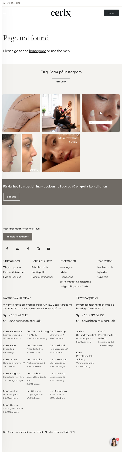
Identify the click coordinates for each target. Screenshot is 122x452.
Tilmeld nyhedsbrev (18, 236)
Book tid (11, 196)
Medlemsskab (105, 267)
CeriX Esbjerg (34, 391)
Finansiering (66, 277)
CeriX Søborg (34, 373)
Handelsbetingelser (42, 277)
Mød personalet (12, 277)
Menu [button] (4, 13)
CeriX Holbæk (34, 345)
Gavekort (102, 277)
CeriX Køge (9, 345)
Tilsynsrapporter (12, 267)
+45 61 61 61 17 (13, 3)
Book (111, 13)
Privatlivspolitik (39, 267)
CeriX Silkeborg (58, 391)
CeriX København (13, 331)
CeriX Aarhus (10, 391)
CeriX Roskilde (35, 359)
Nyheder (102, 272)
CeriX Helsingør (58, 359)
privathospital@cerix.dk (98, 321)
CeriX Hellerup (58, 331)
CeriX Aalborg (57, 373)
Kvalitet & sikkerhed (14, 272)
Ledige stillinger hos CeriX (74, 286)
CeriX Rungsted (12, 373)
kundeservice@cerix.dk (25, 321)
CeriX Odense (11, 405)
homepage (37, 51)
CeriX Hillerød (57, 345)
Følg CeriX (61, 81)
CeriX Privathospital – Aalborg (85, 356)
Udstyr (63, 272)
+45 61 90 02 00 (93, 316)
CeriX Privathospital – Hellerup (107, 335)
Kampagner (66, 267)
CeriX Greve (10, 359)
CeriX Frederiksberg (38, 331)
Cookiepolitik (38, 272)
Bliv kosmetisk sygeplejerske (75, 281)
